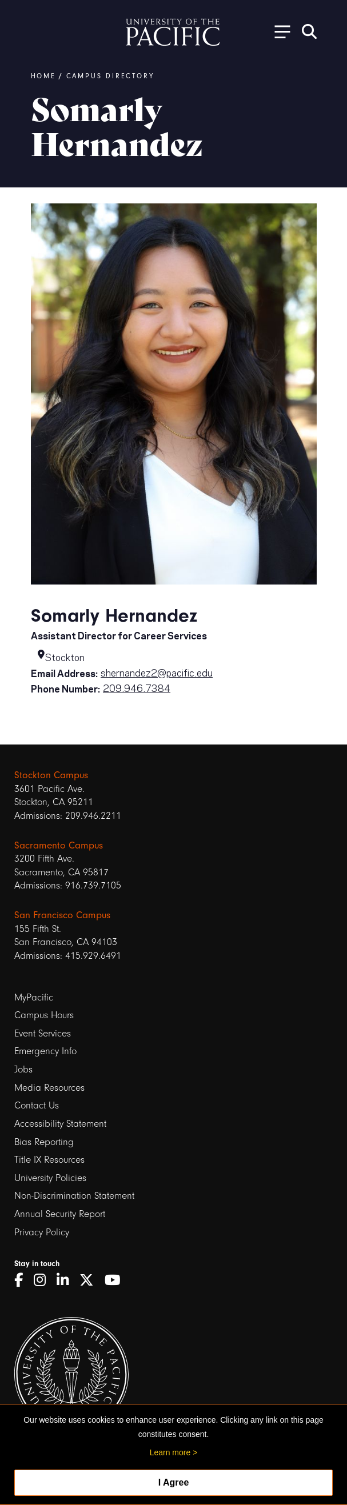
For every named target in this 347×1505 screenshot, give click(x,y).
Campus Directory (110, 76)
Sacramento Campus (58, 845)
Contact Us (36, 1105)
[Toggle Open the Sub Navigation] (278, 31)
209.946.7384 (136, 687)
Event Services (42, 1033)
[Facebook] (22, 1280)
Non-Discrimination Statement (74, 1195)
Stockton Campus (51, 774)
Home (43, 76)
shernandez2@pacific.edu (157, 672)
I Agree (173, 1482)
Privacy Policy (41, 1232)
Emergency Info (45, 1051)
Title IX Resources (49, 1159)
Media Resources (49, 1087)
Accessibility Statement (60, 1123)
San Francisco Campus (62, 914)
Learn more (170, 1452)
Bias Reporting (44, 1141)
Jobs (23, 1069)
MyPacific (33, 997)
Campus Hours (44, 1015)
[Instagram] (44, 1280)
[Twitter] (90, 1280)
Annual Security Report (59, 1213)
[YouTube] (117, 1280)
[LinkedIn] (67, 1280)
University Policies (50, 1177)
